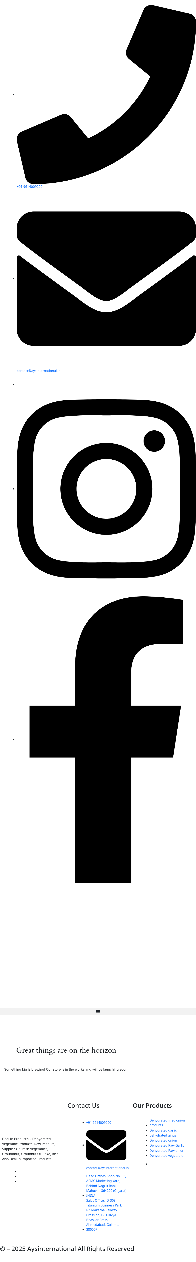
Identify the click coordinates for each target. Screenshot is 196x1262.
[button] (98, 1011)
